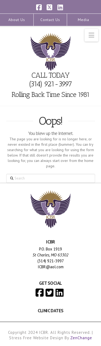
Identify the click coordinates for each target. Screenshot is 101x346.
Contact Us (50, 19)
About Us (16, 19)
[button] (91, 35)
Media (83, 19)
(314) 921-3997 (50, 84)
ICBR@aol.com (51, 266)
